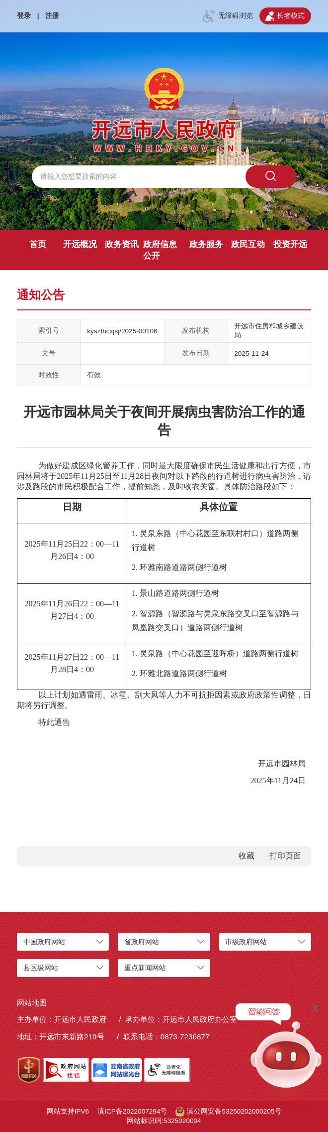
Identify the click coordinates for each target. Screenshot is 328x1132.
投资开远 (290, 244)
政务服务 (206, 244)
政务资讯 (122, 244)
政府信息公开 (160, 250)
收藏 (246, 855)
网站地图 (32, 1002)
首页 (37, 244)
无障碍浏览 (227, 16)
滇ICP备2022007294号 (132, 1111)
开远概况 (80, 244)
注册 (52, 15)
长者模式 (285, 16)
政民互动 (248, 244)
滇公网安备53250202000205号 (228, 1112)
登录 (24, 15)
